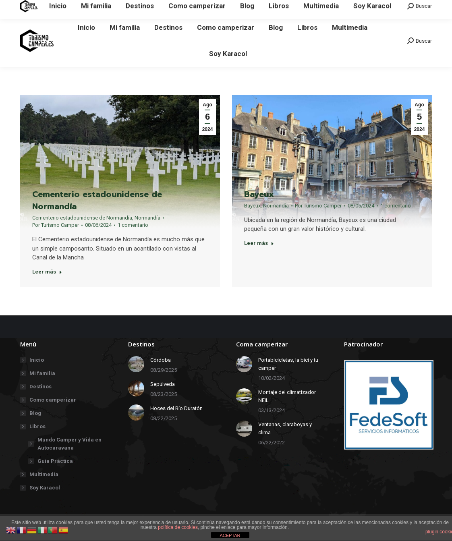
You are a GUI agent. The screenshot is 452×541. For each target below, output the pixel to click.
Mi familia (42, 373)
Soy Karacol (44, 488)
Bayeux (259, 204)
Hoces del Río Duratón (176, 408)
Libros (33, 426)
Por (55, 225)
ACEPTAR (230, 535)
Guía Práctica (55, 461)
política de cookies (178, 527)
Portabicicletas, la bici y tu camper (288, 364)
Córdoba (160, 360)
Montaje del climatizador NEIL (287, 396)
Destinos (40, 386)
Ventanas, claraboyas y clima (285, 428)
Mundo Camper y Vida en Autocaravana (69, 444)
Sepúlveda (162, 384)
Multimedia (43, 474)
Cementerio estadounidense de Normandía (97, 201)
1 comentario (133, 225)
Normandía (147, 218)
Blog (35, 413)
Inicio (36, 360)
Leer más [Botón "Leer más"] (47, 272)
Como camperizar (52, 400)
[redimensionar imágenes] (136, 364)
